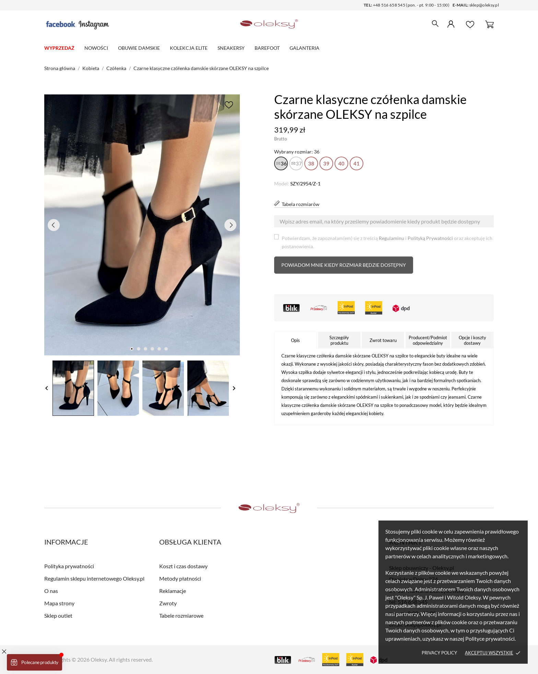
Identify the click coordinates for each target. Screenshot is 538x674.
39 (326, 163)
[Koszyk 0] (489, 24)
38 (311, 163)
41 (356, 163)
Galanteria (304, 48)
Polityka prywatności (69, 566)
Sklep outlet (58, 615)
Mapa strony (59, 603)
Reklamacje (172, 590)
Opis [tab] (295, 340)
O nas (51, 590)
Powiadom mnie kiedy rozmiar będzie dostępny (343, 265)
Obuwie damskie (139, 48)
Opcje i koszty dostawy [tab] (472, 340)
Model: (281, 183)
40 (341, 163)
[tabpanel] (142, 224)
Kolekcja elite (189, 48)
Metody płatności (180, 578)
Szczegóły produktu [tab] (339, 340)
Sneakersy (231, 48)
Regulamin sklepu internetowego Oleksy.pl (94, 578)
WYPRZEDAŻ (59, 48)
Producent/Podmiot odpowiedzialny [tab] (428, 340)
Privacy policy (439, 652)
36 (284, 163)
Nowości (96, 48)
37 (299, 163)
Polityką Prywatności (430, 238)
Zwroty (168, 603)
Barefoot (267, 48)
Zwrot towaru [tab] (383, 340)
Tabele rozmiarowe (181, 615)
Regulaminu (391, 238)
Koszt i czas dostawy (183, 566)
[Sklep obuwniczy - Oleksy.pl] (269, 24)
